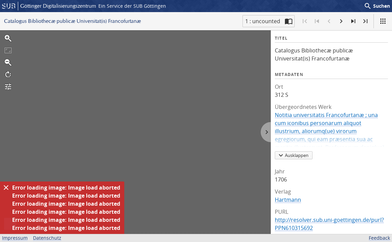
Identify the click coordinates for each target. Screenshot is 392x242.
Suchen (377, 6)
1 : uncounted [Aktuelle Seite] (262, 21)
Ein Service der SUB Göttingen (132, 6)
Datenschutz (47, 238)
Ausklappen (292, 155)
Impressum (15, 238)
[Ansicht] (383, 21)
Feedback (379, 238)
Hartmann (288, 199)
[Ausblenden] (6, 188)
